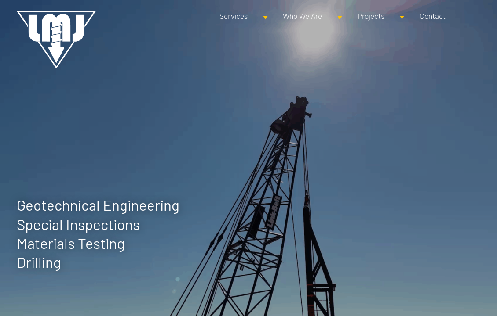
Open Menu (469, 18)
